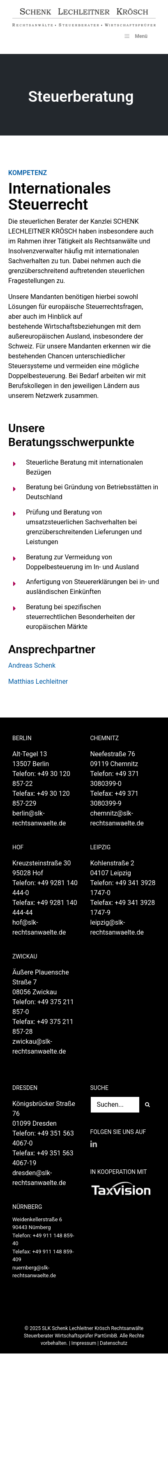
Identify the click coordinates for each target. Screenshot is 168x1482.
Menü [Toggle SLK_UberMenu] (135, 36)
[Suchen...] (115, 1104)
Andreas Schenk (31, 665)
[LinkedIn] (93, 1144)
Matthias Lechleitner (38, 681)
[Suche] (147, 1104)
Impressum (83, 1343)
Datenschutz (113, 1343)
